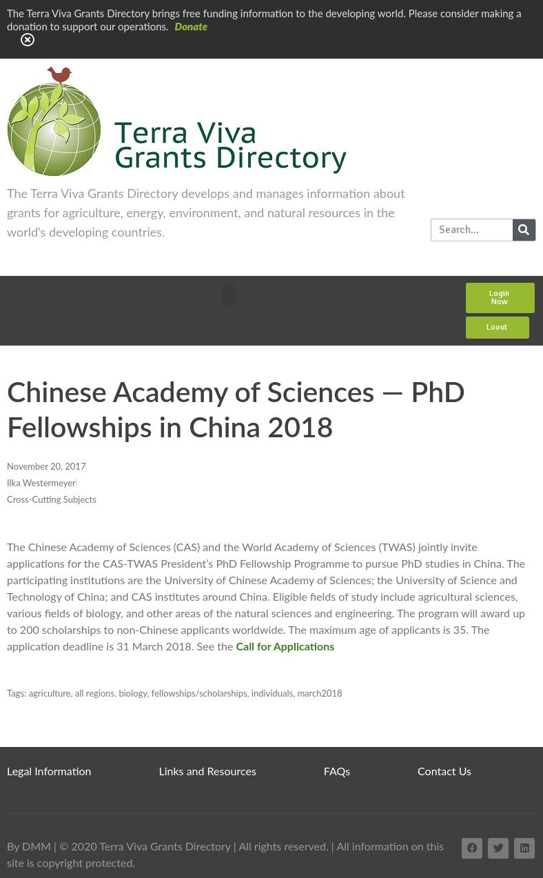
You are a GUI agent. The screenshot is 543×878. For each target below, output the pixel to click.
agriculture (50, 693)
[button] (229, 294)
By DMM (29, 845)
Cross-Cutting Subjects (51, 499)
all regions (94, 693)
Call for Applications (285, 645)
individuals (272, 693)
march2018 (319, 693)
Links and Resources (207, 770)
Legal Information (49, 770)
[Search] (524, 230)
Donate (191, 26)
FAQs (337, 770)
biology (133, 693)
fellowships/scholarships (199, 693)
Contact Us (444, 770)
